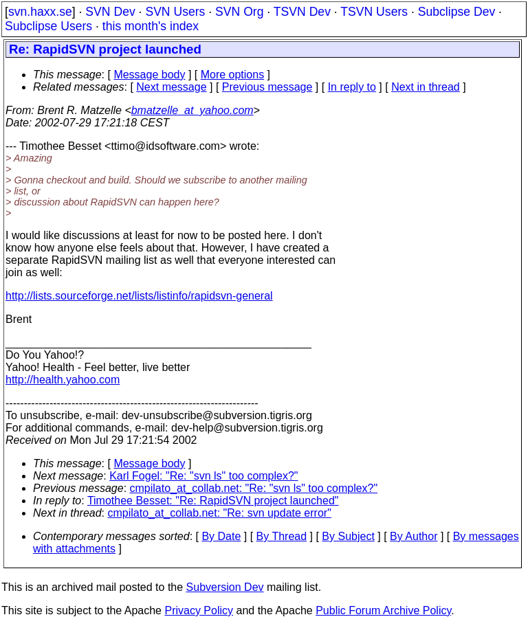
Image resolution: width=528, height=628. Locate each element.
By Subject (348, 536)
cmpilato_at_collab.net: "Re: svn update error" (219, 513)
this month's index (150, 26)
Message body (149, 74)
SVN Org (239, 12)
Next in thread (425, 87)
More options (233, 74)
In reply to (352, 87)
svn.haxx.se (40, 12)
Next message (171, 87)
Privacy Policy (198, 610)
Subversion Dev (225, 587)
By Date (221, 536)
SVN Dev (110, 12)
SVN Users (175, 12)
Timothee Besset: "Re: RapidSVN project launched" (213, 500)
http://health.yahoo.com (63, 379)
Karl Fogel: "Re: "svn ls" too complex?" (203, 476)
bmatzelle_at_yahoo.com (192, 110)
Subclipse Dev (456, 12)
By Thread (281, 536)
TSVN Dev (302, 12)
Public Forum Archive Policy (383, 610)
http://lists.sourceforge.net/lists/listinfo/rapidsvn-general (139, 296)
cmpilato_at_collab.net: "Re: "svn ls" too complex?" (254, 488)
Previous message (267, 87)
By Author (413, 536)
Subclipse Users (48, 26)
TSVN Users (374, 12)
